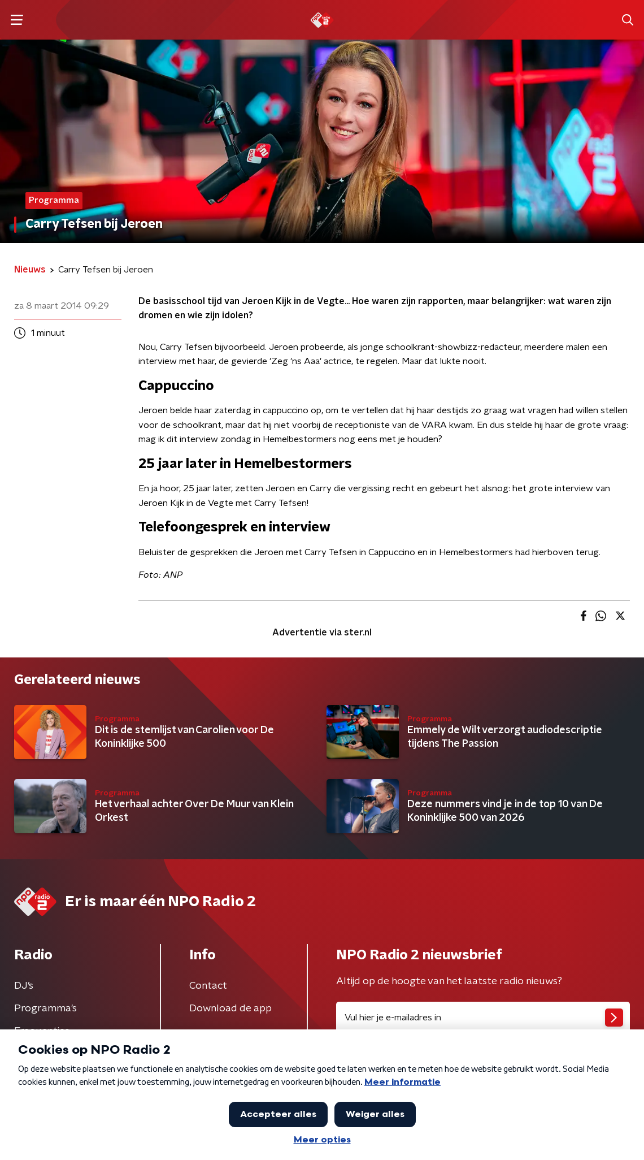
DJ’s (23, 986)
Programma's (45, 1008)
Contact (208, 986)
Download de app (230, 1008)
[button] (17, 20)
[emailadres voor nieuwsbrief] (483, 1017)
